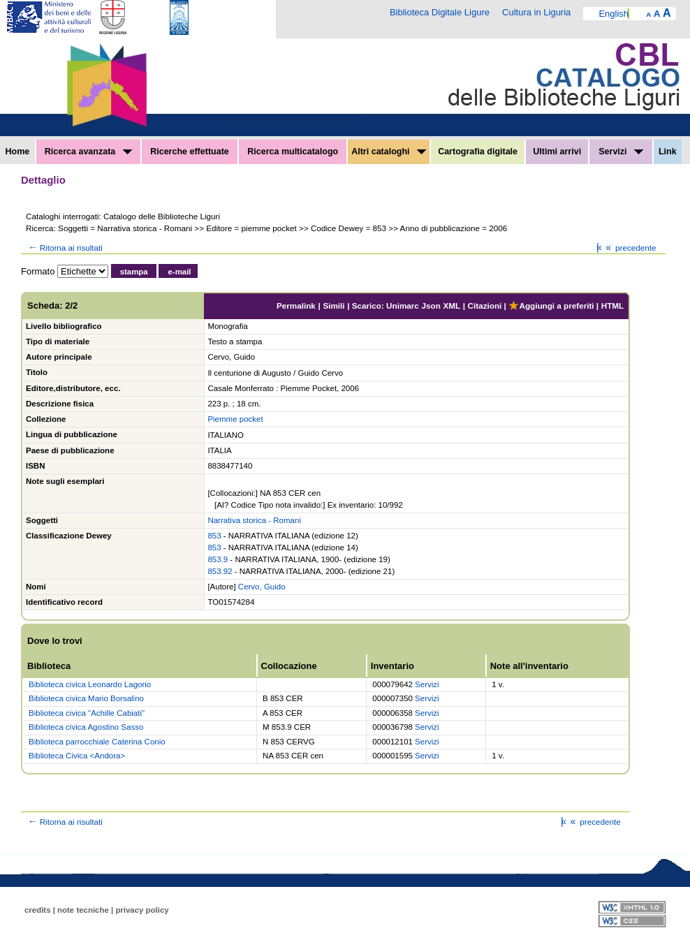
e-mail (179, 271)
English (614, 13)
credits (37, 910)
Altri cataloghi (388, 151)
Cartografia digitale (478, 151)
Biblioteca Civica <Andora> (77, 755)
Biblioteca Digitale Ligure (440, 12)
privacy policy (141, 910)
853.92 (219, 571)
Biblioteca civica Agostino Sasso (86, 727)
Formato (37, 271)
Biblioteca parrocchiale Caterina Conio (97, 741)
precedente (629, 247)
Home (18, 151)
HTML (612, 305)
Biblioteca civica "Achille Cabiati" (87, 713)
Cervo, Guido (262, 586)
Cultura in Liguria (536, 12)
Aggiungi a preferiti (551, 305)
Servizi (621, 151)
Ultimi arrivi (557, 151)
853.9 (217, 559)
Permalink (296, 305)
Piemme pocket (235, 419)
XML (451, 305)
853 (214, 535)
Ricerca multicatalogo (292, 151)
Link (668, 151)
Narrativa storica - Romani (254, 520)
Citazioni (485, 305)
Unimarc (402, 305)
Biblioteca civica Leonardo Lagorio (90, 684)
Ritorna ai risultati (64, 247)
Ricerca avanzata (88, 151)
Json (431, 305)
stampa (134, 271)
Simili (333, 305)
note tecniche (83, 910)
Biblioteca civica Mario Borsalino (86, 698)
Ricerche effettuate (189, 151)
